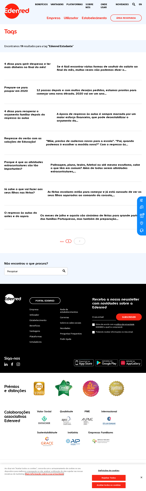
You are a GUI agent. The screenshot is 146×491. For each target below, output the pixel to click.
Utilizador (71, 18)
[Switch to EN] (140, 4)
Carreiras (65, 322)
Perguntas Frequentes (71, 339)
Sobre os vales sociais (71, 328)
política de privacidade (125, 329)
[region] (73, 477)
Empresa (53, 18)
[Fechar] (141, 477)
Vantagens (34, 336)
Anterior (58, 246)
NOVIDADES (122, 4)
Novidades (65, 333)
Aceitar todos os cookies (109, 485)
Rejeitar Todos (109, 478)
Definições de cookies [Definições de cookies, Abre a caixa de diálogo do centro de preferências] (108, 470)
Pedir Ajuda (66, 345)
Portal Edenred (44, 305)
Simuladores (35, 348)
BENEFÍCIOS (41, 4)
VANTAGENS (57, 4)
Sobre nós (89, 6)
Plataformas (74, 4)
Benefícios (34, 331)
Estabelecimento (94, 18)
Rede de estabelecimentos (69, 315)
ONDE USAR (104, 6)
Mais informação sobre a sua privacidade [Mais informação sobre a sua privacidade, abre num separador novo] (44, 474)
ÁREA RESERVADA (126, 18)
